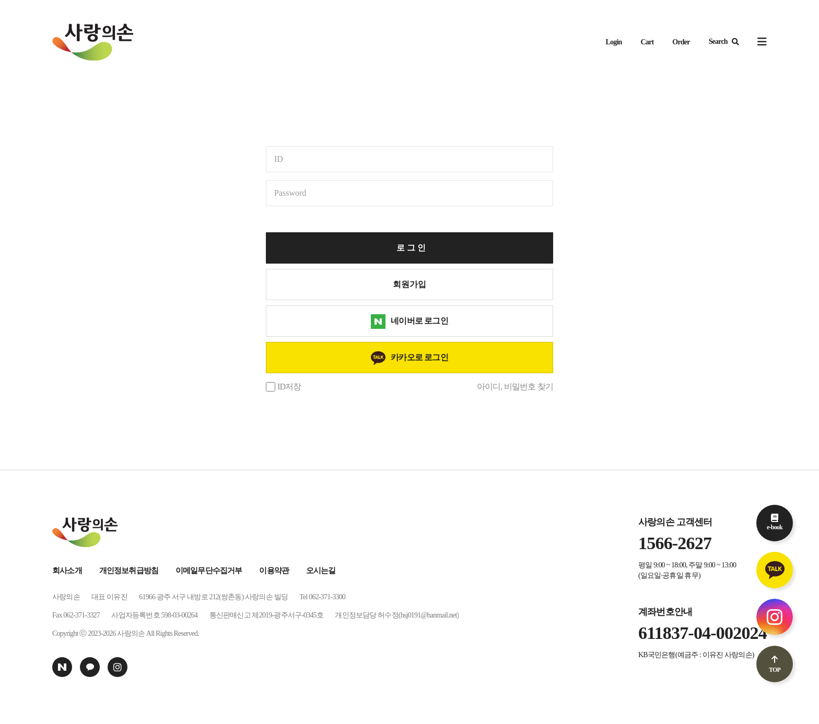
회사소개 (67, 570)
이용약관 (274, 570)
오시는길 (321, 570)
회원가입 (409, 284)
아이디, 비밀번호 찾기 (515, 386)
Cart (647, 42)
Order (680, 42)
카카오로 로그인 (419, 357)
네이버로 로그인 (419, 320)
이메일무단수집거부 (209, 570)
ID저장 (289, 386)
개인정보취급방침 (129, 570)
